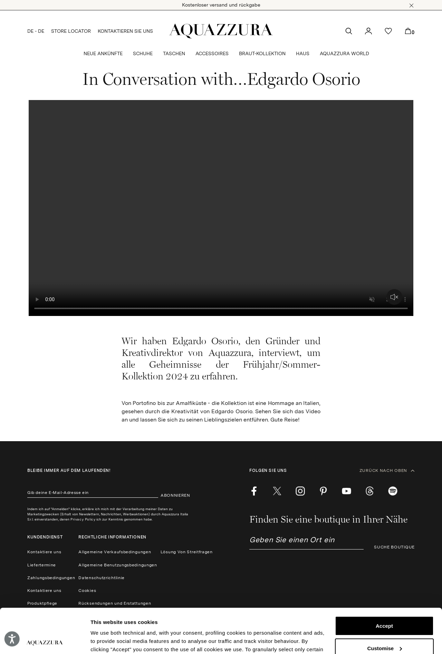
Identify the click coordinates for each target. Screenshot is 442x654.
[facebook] (254, 491)
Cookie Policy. (235, 621)
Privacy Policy (82, 519)
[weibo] (369, 491)
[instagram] (300, 491)
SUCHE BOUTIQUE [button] (394, 547)
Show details (106, 640)
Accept (384, 581)
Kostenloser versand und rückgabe (221, 5)
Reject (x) (384, 626)
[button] (411, 5)
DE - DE (35, 31)
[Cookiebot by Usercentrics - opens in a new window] (45, 640)
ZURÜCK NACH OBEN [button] (387, 470)
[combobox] (306, 542)
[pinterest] (323, 491)
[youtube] (346, 491)
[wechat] (392, 491)
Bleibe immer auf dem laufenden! (69, 470)
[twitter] (277, 491)
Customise (384, 603)
